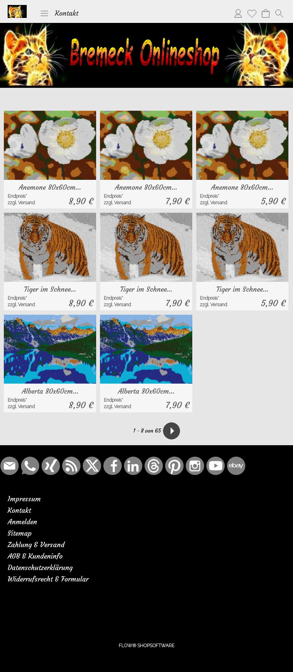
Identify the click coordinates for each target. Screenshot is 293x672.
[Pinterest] (174, 465)
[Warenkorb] (265, 13)
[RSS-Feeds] (71, 465)
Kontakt (66, 13)
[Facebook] (112, 465)
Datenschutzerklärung (40, 567)
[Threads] (153, 465)
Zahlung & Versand (36, 544)
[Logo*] (17, 8)
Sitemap (20, 533)
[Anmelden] (238, 13)
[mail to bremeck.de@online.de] (9, 465)
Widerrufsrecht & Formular (48, 579)
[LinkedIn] (133, 465)
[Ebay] (236, 465)
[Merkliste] (252, 13)
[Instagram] (194, 465)
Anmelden (22, 521)
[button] (44, 13)
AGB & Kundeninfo (35, 556)
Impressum (24, 498)
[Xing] (50, 465)
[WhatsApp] (30, 465)
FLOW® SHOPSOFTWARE (146, 645)
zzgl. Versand (21, 202)
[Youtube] (215, 465)
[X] (91, 465)
